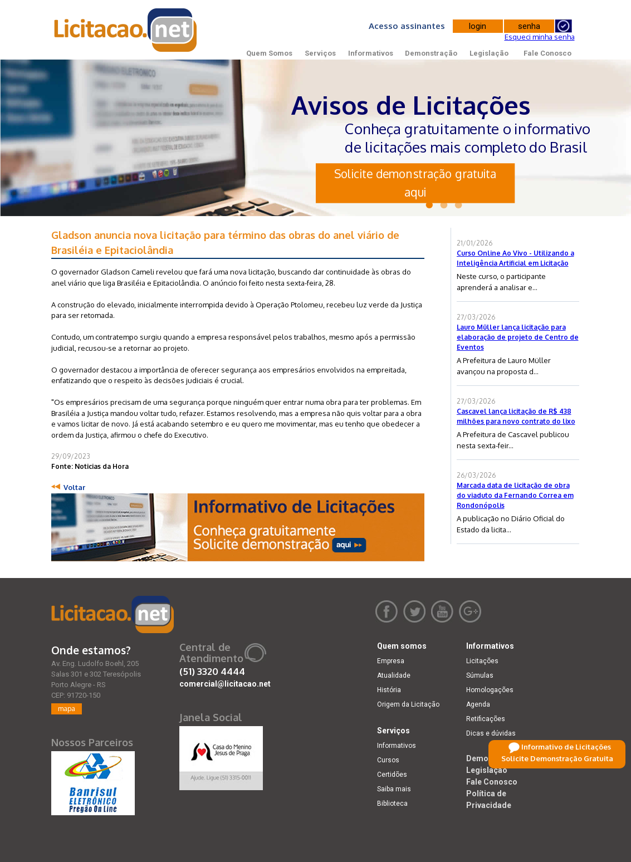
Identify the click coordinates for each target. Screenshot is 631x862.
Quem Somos (269, 53)
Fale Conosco (547, 53)
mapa (66, 708)
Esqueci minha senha (540, 36)
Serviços (320, 53)
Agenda (478, 704)
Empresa (390, 661)
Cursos (388, 760)
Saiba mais (394, 789)
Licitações (482, 661)
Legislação (488, 53)
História (389, 690)
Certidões (392, 774)
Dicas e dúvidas (491, 733)
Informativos (370, 53)
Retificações (485, 719)
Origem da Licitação (408, 704)
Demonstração (431, 53)
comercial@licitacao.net (225, 683)
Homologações (489, 690)
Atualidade (393, 675)
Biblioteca (392, 803)
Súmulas (479, 675)
